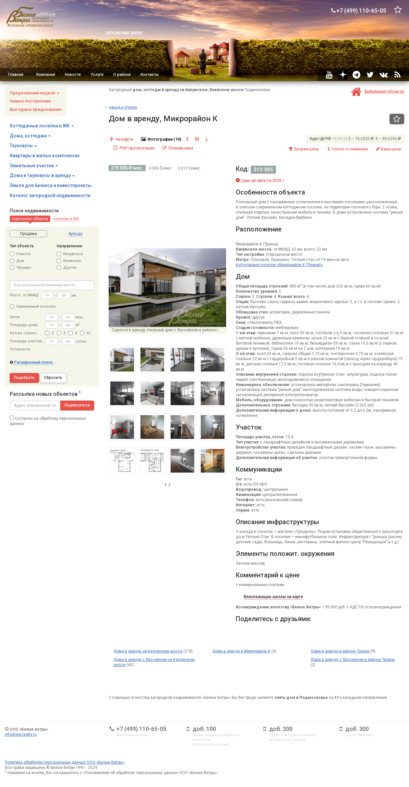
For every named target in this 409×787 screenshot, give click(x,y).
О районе (122, 74)
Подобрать (24, 377)
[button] (30, 219)
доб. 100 (204, 728)
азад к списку (123, 107)
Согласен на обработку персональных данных (48, 421)
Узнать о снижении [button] (347, 149)
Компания (45, 74)
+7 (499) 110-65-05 (141, 728)
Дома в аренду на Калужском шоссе (148, 651)
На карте (121, 139)
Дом (17, 261)
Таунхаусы (23, 145)
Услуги (96, 74)
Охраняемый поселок (32, 306)
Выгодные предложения (35, 109)
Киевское (69, 261)
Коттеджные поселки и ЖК (42, 125)
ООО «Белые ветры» (29, 729)
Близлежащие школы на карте (273, 596)
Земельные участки (34, 165)
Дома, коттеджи (30, 135)
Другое (67, 267)
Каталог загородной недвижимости (50, 195)
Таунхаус (20, 267)
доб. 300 (357, 728)
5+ (85, 333)
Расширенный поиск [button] (33, 362)
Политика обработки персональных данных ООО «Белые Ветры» (65, 762)
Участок (20, 254)
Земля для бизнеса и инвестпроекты (50, 185)
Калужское (70, 254)
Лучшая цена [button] (303, 149)
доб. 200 (281, 728)
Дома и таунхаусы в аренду (42, 175)
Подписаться (77, 405)
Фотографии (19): (161, 139)
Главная (15, 74)
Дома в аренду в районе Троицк (339, 651)
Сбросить (53, 377)
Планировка (177, 148)
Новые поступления (30, 101)
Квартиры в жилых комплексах (44, 155)
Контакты (149, 74)
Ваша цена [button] (388, 149)
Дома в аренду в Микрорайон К (241, 651)
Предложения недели (34, 92)
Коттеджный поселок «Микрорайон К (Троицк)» (279, 265)
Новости (73, 74)
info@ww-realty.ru (21, 734)
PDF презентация (133, 148)
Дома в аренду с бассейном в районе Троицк (352, 659)
